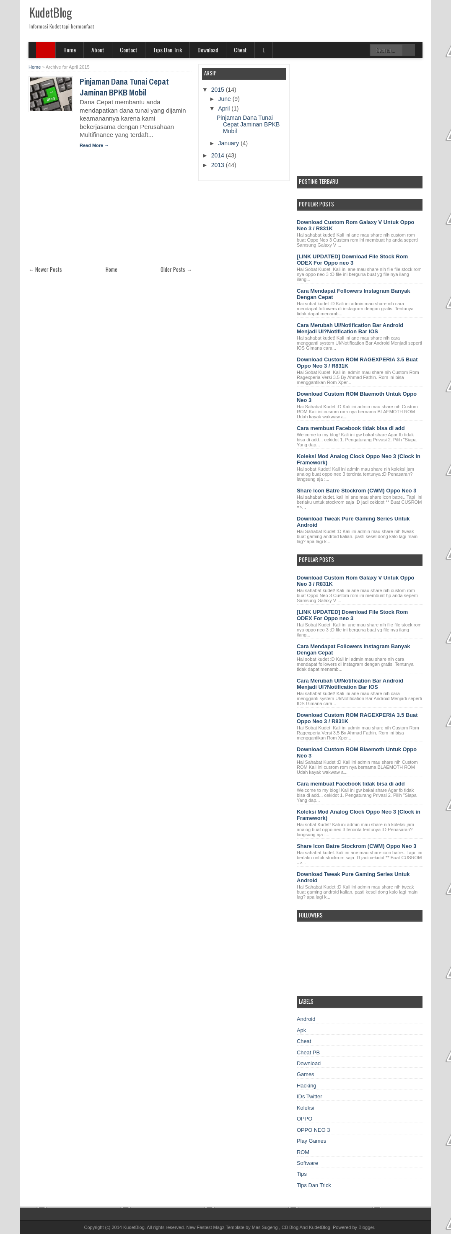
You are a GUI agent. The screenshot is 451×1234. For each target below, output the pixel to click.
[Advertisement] (91, 214)
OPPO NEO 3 (313, 1130)
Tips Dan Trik (167, 49)
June (225, 98)
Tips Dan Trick (314, 1185)
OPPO (304, 1118)
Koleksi (305, 1108)
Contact (128, 49)
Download (207, 49)
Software (307, 1163)
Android (306, 1019)
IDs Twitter (309, 1096)
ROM (303, 1152)
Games (305, 1074)
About (97, 49)
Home (69, 49)
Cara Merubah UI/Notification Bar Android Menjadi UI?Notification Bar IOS (350, 328)
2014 (218, 155)
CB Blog (290, 1227)
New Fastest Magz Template (215, 1227)
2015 (218, 89)
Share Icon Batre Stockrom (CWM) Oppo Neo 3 (356, 490)
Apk (301, 1030)
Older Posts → (176, 269)
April (224, 108)
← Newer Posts (45, 269)
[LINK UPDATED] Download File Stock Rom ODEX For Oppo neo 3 (352, 259)
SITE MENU (46, 50)
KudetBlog (50, 12)
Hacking (306, 1085)
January (229, 143)
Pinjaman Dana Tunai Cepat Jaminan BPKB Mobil (124, 87)
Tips (302, 1174)
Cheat (240, 49)
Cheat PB (308, 1052)
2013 (218, 165)
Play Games (311, 1141)
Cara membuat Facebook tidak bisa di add (351, 428)
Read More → (94, 145)
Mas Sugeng (265, 1227)
